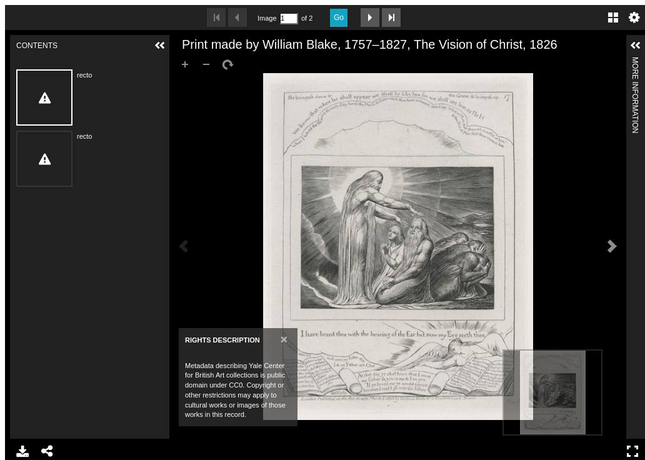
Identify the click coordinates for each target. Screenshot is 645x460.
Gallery (613, 17)
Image (267, 18)
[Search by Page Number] (288, 18)
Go (339, 17)
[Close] (284, 339)
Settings (634, 17)
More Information (635, 62)
